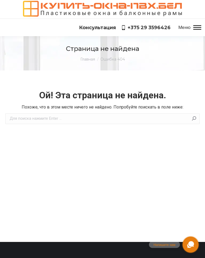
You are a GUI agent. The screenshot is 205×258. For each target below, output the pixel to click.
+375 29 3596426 (146, 28)
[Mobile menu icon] (190, 27)
